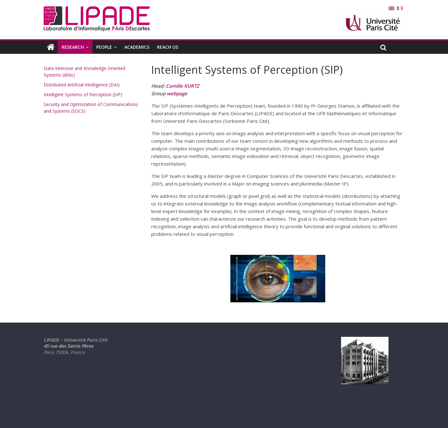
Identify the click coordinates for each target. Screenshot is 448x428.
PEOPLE (104, 47)
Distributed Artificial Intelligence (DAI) (82, 85)
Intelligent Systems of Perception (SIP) (83, 94)
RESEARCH (73, 47)
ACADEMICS (136, 47)
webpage (177, 93)
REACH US (167, 47)
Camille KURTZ (182, 86)
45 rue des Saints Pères (68, 346)
